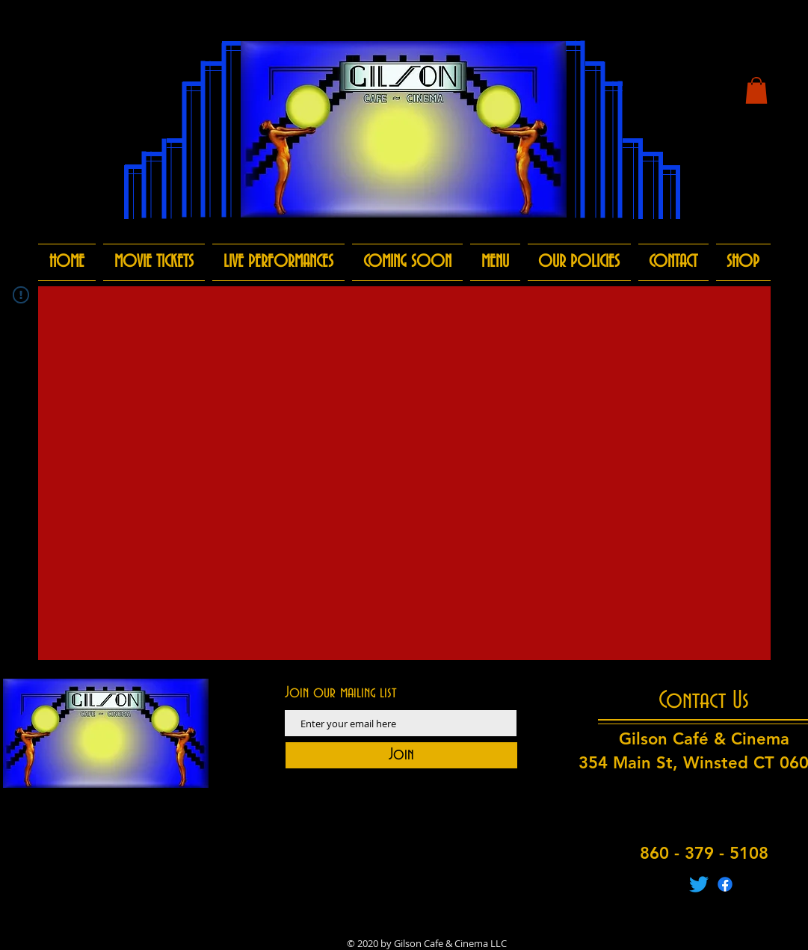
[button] (756, 90)
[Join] (401, 755)
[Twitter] (699, 884)
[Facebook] (725, 884)
